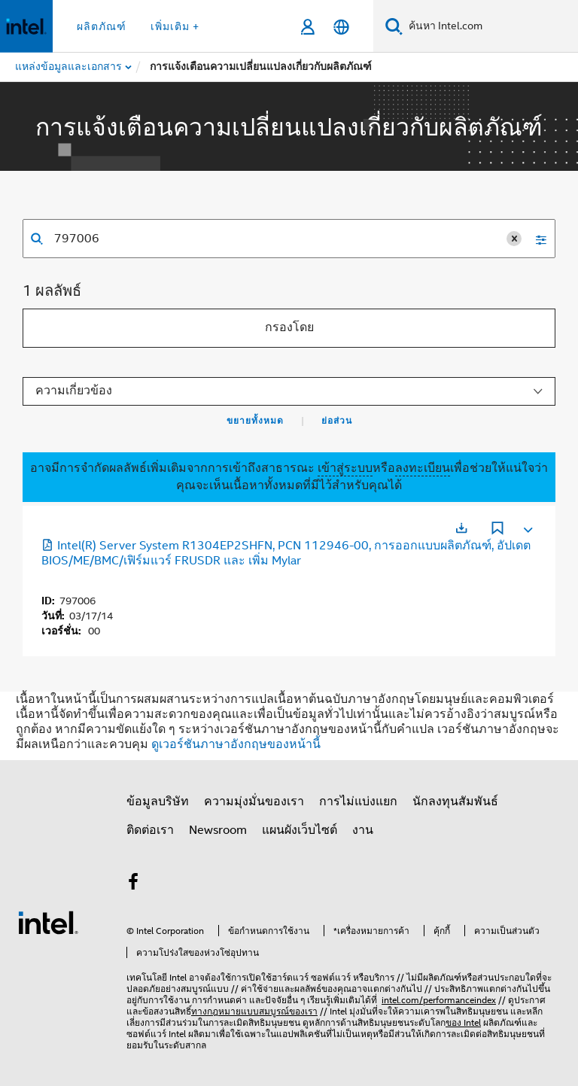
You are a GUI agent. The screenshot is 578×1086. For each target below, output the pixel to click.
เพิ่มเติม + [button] (175, 26)
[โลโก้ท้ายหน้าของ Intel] (48, 921)
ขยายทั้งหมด (255, 421)
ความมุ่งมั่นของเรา (254, 801)
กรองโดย (289, 327)
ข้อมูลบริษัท (157, 801)
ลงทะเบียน (422, 468)
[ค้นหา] (394, 26)
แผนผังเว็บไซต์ (299, 830)
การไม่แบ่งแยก (358, 801)
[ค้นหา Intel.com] (490, 26)
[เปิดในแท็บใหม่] (461, 528)
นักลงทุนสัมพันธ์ (455, 801)
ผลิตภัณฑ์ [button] (101, 26)
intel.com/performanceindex (439, 999)
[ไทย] (341, 27)
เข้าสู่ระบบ (345, 468)
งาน (362, 830)
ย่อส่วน (336, 421)
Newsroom (218, 830)
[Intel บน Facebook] (133, 884)
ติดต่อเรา (150, 830)
